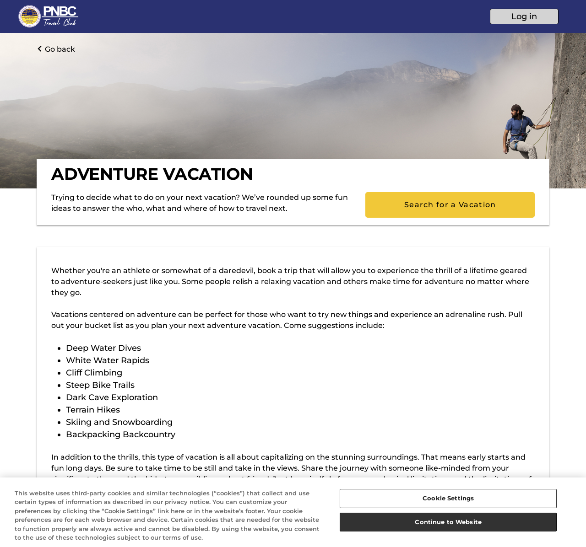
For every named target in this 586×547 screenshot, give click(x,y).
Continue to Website (448, 522)
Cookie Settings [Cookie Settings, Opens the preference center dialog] (448, 498)
